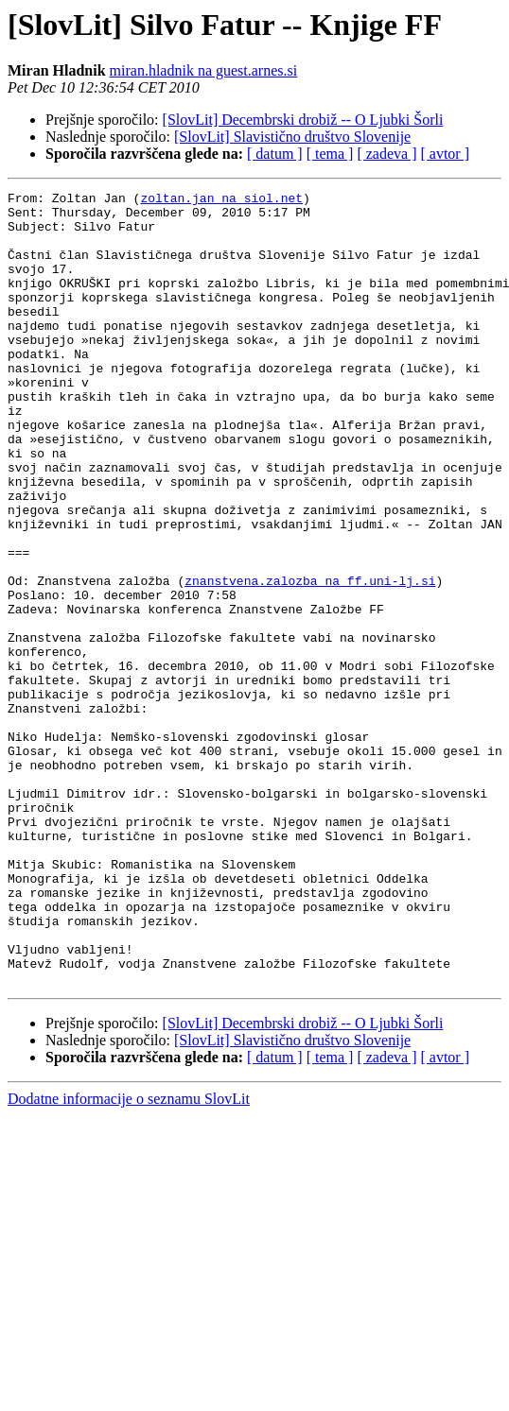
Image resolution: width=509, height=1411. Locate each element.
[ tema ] (330, 154)
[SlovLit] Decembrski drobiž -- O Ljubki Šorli (303, 120)
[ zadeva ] (386, 154)
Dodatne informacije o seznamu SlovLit (129, 1257)
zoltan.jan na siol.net (221, 200)
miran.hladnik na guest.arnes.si (204, 70)
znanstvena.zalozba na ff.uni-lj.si (309, 659)
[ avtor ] (444, 154)
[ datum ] (275, 154)
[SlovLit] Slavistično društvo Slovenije (292, 137)
